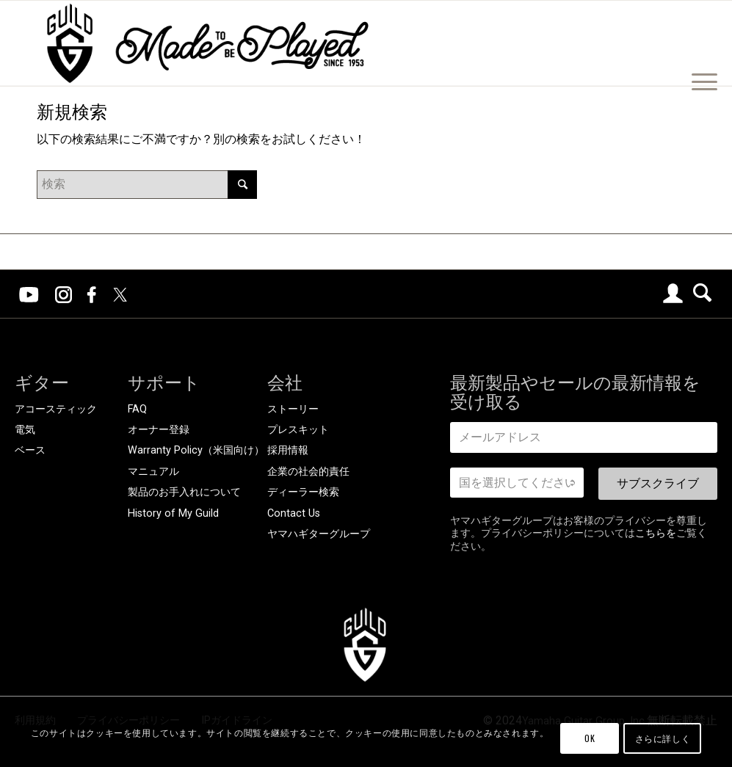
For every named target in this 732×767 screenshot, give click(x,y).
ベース (30, 450)
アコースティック (56, 409)
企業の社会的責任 (308, 471)
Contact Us (293, 513)
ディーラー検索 (303, 492)
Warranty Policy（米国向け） (196, 450)
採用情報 (287, 450)
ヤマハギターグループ (318, 534)
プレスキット (298, 430)
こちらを (655, 533)
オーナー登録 (158, 430)
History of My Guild (173, 513)
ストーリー (293, 409)
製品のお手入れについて (184, 492)
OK (589, 738)
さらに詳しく (663, 738)
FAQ (137, 409)
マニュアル (153, 471)
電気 (25, 430)
